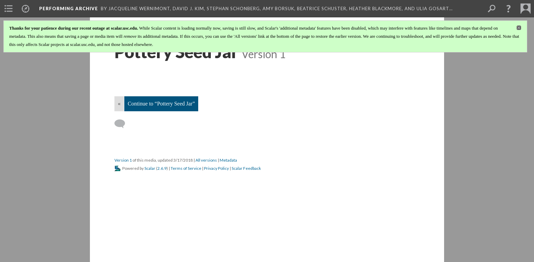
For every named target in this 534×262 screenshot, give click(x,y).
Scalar (149, 168)
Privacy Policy (216, 168)
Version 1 (123, 160)
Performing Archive (68, 8)
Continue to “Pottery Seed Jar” (161, 104)
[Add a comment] (122, 123)
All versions (206, 160)
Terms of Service (186, 168)
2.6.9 (162, 168)
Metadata (228, 160)
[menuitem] (8, 8)
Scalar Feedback (246, 168)
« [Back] (119, 104)
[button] (508, 8)
